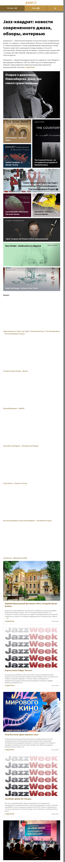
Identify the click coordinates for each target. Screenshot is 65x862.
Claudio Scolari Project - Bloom (15, 371)
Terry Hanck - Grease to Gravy (15, 483)
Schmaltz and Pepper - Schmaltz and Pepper (21, 446)
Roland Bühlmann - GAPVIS (13, 408)
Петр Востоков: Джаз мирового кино (21, 735)
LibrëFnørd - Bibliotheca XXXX (15, 558)
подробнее (30, 67)
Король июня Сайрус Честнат (18, 670)
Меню (35, 8)
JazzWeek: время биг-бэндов (18, 799)
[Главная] (31, 3)
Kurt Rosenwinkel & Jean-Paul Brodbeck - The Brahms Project (27, 521)
